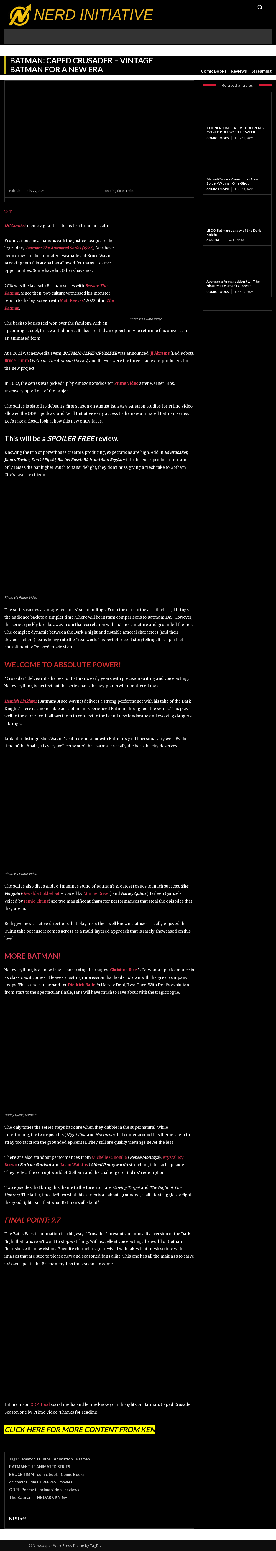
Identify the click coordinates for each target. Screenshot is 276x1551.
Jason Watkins (74, 1164)
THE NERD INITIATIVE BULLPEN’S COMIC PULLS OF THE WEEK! (235, 130)
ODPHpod (40, 1404)
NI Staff (17, 1518)
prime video (51, 1489)
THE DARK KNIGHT (52, 1497)
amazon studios (36, 1459)
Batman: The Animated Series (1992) (59, 248)
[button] (260, 7)
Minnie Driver (96, 893)
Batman (83, 1459)
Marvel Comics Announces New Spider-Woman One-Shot (232, 181)
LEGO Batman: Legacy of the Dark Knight (233, 232)
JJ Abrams (160, 353)
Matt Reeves (72, 300)
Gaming (212, 240)
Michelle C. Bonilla (109, 1157)
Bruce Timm (16, 360)
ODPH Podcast (23, 1489)
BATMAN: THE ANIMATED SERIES (39, 1466)
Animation (63, 1459)
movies (66, 1482)
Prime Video (126, 383)
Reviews (239, 71)
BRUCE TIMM (21, 1474)
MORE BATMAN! (32, 956)
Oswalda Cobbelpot (41, 893)
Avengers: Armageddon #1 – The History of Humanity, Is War (233, 283)
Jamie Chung (36, 901)
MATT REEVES (43, 1482)
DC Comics (14, 225)
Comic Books (213, 71)
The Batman (20, 1497)
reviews (72, 1489)
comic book (47, 1474)
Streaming (261, 71)
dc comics (18, 1482)
